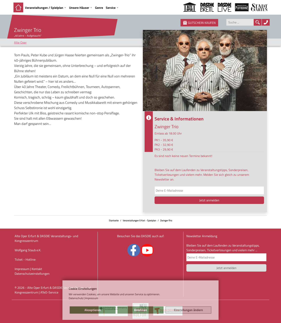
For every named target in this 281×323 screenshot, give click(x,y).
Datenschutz (76, 298)
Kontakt (37, 268)
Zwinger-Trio (166, 220)
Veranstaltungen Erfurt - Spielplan (139, 220)
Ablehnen (140, 310)
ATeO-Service (49, 292)
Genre (99, 7)
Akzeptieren (92, 310)
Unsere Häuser (79, 7)
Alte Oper (20, 42)
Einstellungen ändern (188, 310)
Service (111, 7)
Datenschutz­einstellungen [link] (32, 273)
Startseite (114, 220)
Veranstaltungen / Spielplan (44, 7)
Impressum (22, 268)
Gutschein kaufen (199, 22)
